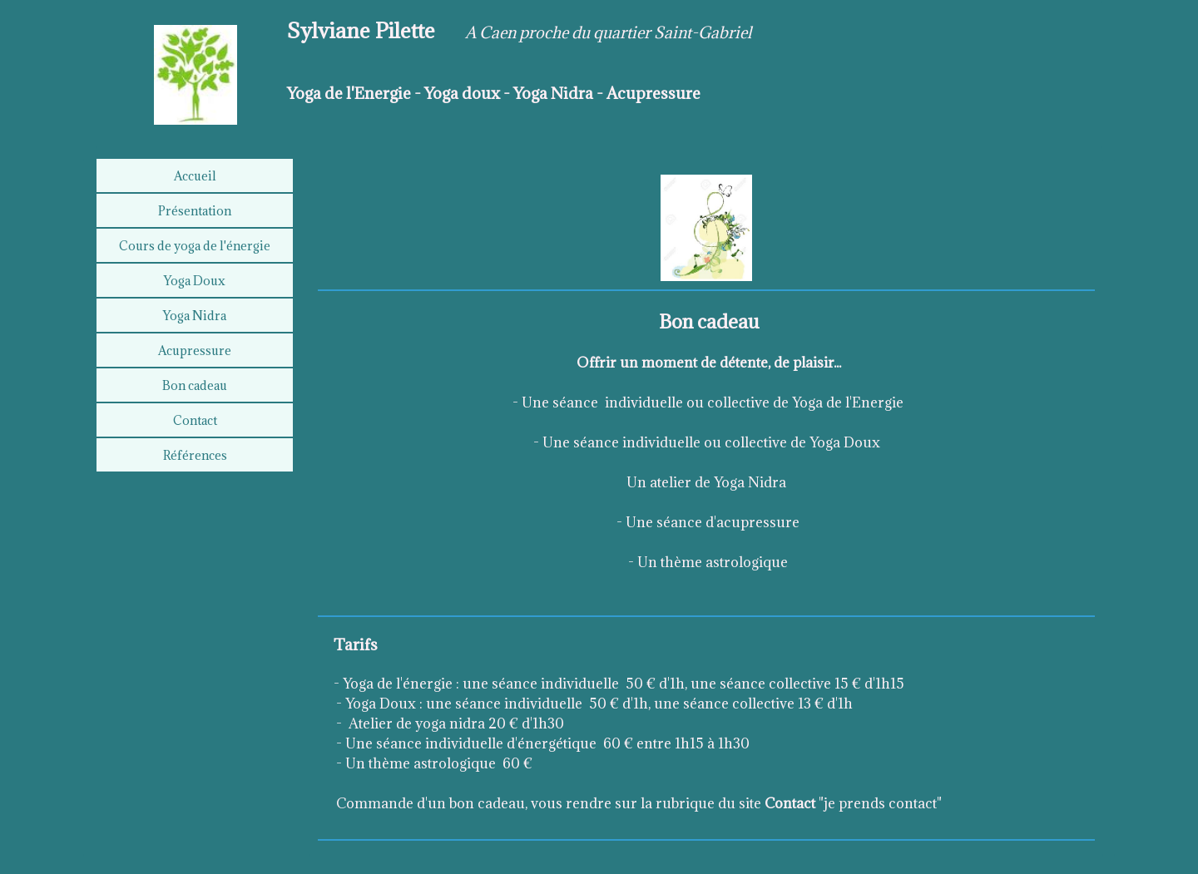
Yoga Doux (194, 281)
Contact (195, 420)
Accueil (195, 176)
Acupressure (194, 350)
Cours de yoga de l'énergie (194, 246)
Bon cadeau (194, 385)
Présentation (194, 211)
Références (195, 455)
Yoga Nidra (194, 315)
